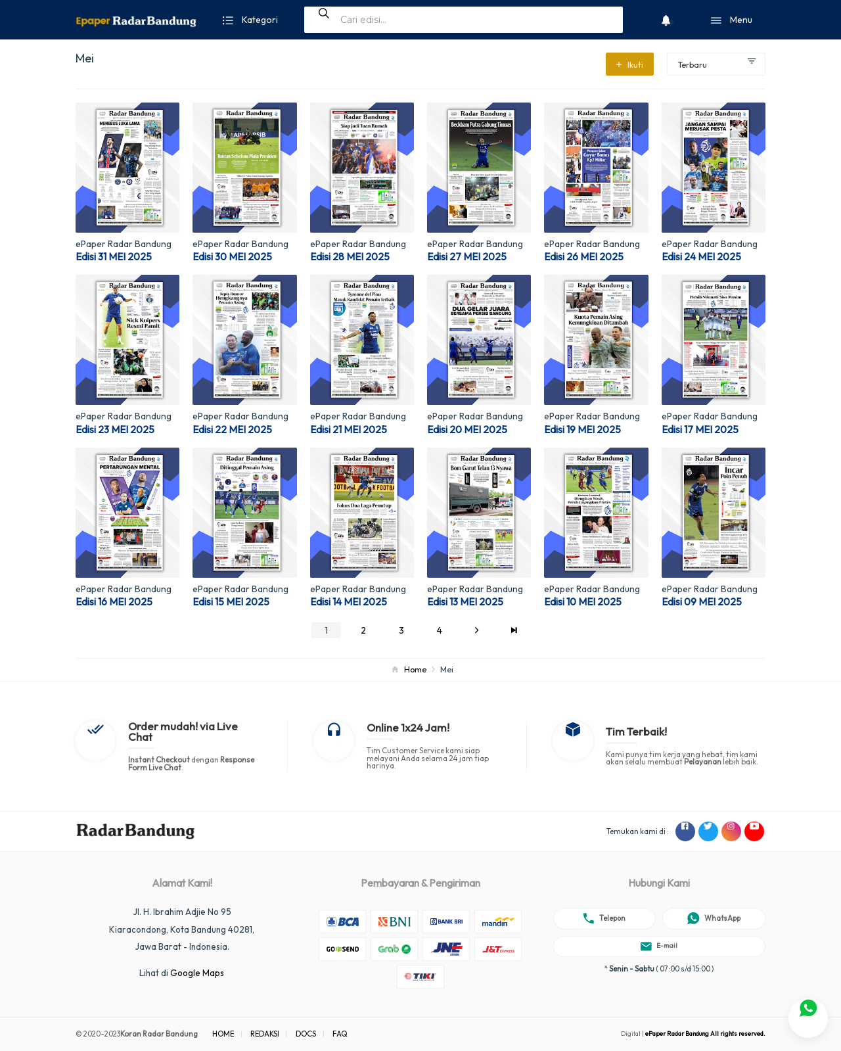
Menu (731, 21)
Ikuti (629, 64)
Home (415, 669)
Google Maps (197, 973)
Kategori (250, 21)
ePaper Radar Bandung (123, 244)
